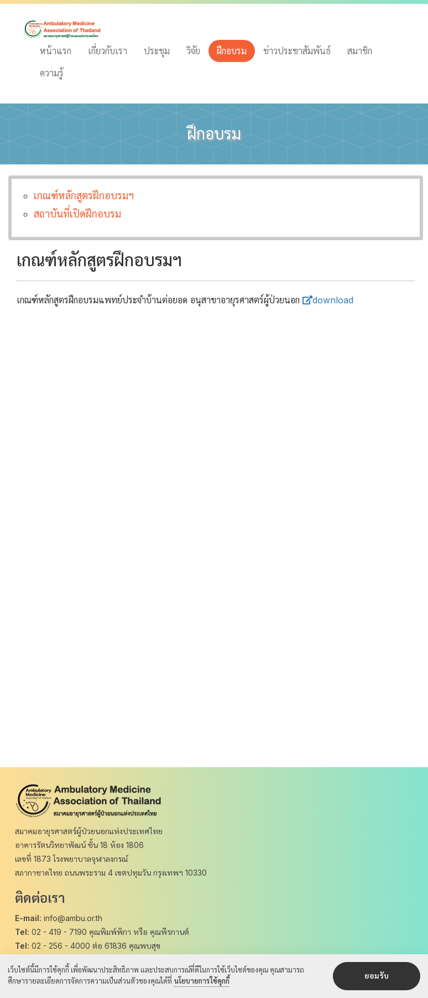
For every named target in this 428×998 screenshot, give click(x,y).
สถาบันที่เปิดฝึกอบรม (77, 214)
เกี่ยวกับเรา (107, 50)
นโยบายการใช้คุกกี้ (201, 981)
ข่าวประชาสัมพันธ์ (297, 50)
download (327, 300)
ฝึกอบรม (232, 50)
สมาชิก (359, 50)
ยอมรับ (376, 976)
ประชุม (157, 50)
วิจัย (193, 50)
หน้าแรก (55, 50)
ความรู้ (52, 73)
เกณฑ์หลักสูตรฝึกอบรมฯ (84, 195)
